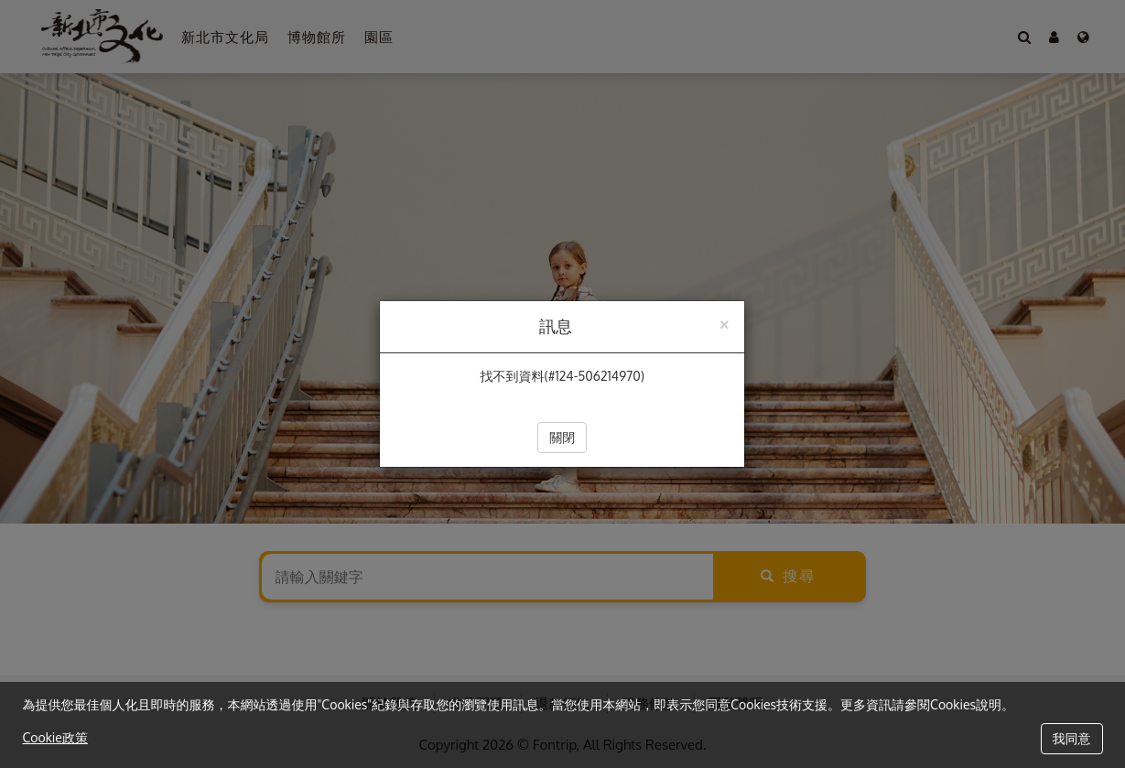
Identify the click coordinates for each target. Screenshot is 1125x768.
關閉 (562, 437)
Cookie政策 (55, 737)
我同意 (1072, 738)
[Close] (724, 322)
